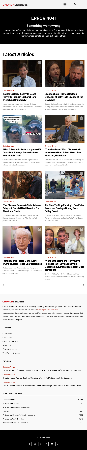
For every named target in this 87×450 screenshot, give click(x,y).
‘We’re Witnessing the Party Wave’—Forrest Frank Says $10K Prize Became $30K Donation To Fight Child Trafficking (64, 265)
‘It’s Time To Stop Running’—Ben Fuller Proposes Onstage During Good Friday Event (64, 208)
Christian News (8, 90)
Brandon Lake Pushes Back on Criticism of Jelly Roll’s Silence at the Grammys (64, 96)
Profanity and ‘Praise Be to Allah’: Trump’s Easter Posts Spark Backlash (22, 262)
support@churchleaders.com (47, 310)
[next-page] (82, 285)
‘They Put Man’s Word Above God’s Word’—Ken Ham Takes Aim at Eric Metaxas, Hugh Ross (63, 152)
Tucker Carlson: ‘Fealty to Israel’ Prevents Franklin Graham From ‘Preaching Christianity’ (19, 96)
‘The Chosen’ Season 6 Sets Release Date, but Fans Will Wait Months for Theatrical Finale (22, 208)
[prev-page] (4, 285)
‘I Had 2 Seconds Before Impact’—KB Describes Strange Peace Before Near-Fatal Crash (22, 152)
